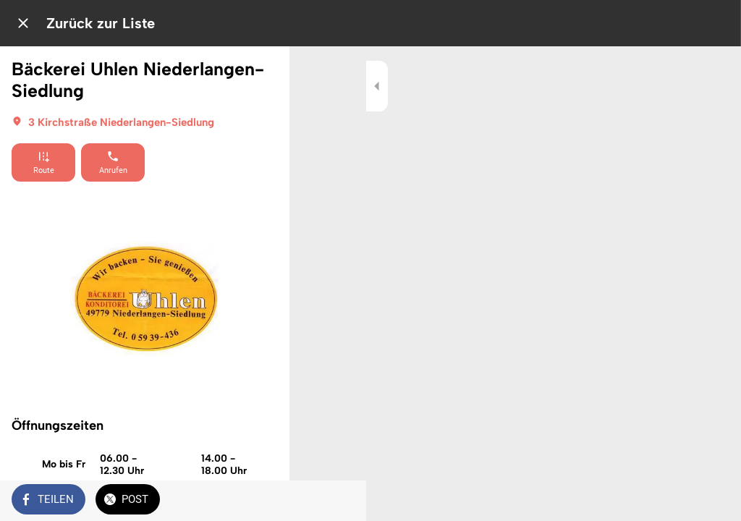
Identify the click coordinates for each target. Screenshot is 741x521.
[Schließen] (23, 23)
